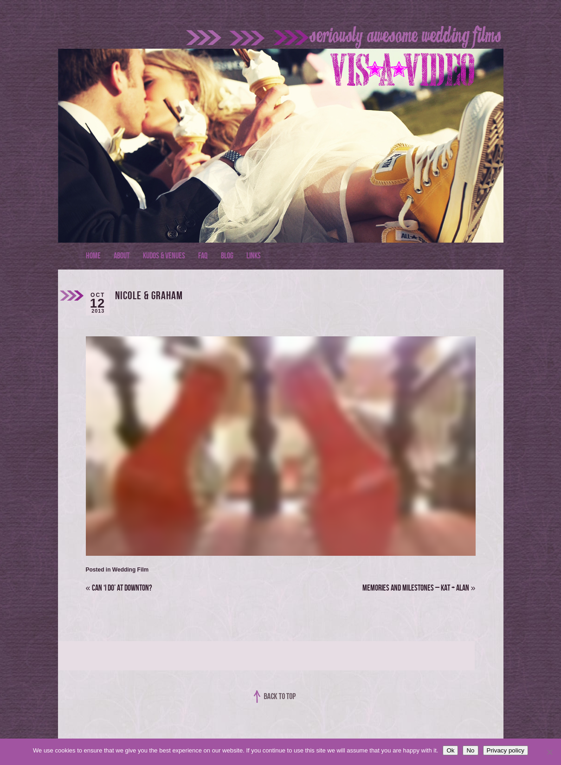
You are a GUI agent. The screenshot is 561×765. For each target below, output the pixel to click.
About (121, 256)
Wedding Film (130, 569)
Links (253, 256)
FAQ (202, 256)
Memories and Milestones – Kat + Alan (418, 588)
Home (93, 256)
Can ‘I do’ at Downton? (119, 588)
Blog (227, 256)
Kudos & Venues (164, 256)
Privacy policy (505, 750)
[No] (549, 752)
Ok (450, 750)
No (470, 750)
